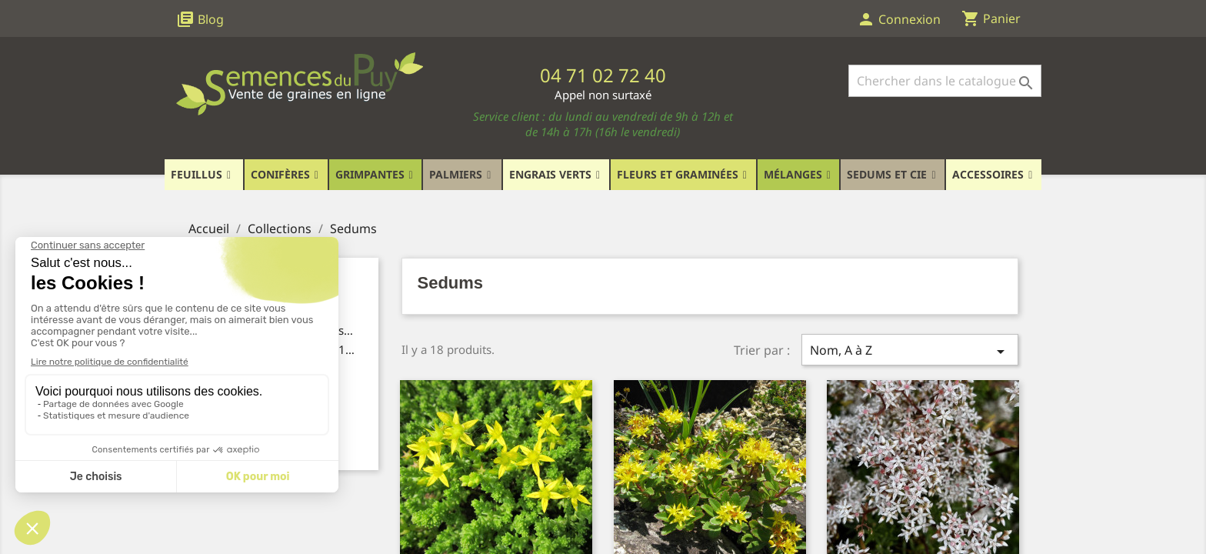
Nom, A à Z (910, 351)
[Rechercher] (944, 81)
